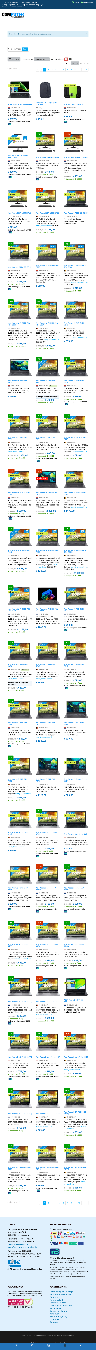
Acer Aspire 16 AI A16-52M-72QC (47, 551)
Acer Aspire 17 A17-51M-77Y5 (74, 723)
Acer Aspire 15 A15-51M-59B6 (46, 381)
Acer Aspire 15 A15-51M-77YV (18, 438)
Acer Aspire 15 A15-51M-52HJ (74, 324)
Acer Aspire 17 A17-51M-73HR (18, 723)
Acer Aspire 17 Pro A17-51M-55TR (76, 780)
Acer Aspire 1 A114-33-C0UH (19, 267)
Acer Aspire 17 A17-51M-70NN (74, 665)
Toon (68, 63)
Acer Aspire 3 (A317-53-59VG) (20, 1057)
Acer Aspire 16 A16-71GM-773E (75, 493)
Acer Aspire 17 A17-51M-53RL (74, 610)
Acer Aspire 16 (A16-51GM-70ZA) (75, 438)
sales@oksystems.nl (18, 1244)
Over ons (54, 1319)
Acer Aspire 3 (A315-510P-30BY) (47, 945)
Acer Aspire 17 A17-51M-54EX (18, 665)
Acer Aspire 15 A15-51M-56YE (18, 381)
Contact (54, 1322)
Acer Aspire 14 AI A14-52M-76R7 (47, 266)
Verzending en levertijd (61, 1291)
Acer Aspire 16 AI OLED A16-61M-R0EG (47, 610)
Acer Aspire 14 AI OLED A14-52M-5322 (75, 266)
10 (79, 70)
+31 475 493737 (10, 2)
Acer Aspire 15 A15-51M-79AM (46, 438)
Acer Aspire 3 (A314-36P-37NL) (46, 833)
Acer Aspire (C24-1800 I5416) (75, 157)
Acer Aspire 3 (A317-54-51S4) (20, 1114)
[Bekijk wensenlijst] (32, 1345)
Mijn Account (88, 2)
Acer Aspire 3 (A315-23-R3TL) (76, 834)
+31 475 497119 (26, 2)
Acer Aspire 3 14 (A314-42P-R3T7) (19, 1168)
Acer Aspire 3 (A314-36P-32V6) (18, 833)
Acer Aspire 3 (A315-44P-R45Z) (74, 889)
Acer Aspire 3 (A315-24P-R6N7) (46, 889)
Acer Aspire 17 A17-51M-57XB (46, 665)
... (59, 70)
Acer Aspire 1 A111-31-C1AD (76, 213)
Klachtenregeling (58, 1316)
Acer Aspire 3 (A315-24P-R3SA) (18, 889)
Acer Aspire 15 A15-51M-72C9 (74, 381)
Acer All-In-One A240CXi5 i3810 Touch (18, 156)
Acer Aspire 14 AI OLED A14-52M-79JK (47, 324)
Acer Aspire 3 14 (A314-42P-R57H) (47, 1168)
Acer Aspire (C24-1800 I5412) (47, 157)
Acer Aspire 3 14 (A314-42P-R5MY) (75, 1168)
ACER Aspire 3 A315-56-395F (20, 104)
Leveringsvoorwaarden (61, 1305)
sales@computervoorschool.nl (23, 1247)
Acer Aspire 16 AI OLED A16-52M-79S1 (19, 610)
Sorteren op (28, 59)
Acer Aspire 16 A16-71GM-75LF (47, 493)
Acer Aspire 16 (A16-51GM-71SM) (19, 493)
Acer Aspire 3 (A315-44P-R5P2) (18, 945)
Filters (14, 59)
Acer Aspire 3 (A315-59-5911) (48, 1002)
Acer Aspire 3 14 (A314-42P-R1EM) (75, 1113)
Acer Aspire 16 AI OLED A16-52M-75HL (75, 551)
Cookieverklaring (58, 1311)
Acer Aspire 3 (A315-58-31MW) (74, 945)
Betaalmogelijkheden (60, 1294)
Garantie (54, 1297)
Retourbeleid (56, 1300)
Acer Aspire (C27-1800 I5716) (19, 213)
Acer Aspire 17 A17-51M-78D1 (18, 780)
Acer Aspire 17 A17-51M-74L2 (46, 723)
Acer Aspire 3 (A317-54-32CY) (48, 1057)
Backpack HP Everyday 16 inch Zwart (46, 103)
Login (77, 2)
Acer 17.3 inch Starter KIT (74, 104)
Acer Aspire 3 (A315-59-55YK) (20, 1002)
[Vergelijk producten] (48, 1345)
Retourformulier (58, 1303)
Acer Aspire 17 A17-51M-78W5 (46, 780)
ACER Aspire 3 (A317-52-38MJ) (74, 1001)
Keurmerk (55, 1314)
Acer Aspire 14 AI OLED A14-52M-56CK (19, 324)
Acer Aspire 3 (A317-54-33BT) (76, 1057)
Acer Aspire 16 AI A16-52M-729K (19, 551)
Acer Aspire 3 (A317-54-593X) (48, 1114)
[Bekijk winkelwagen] (65, 1345)
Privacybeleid (56, 1308)
